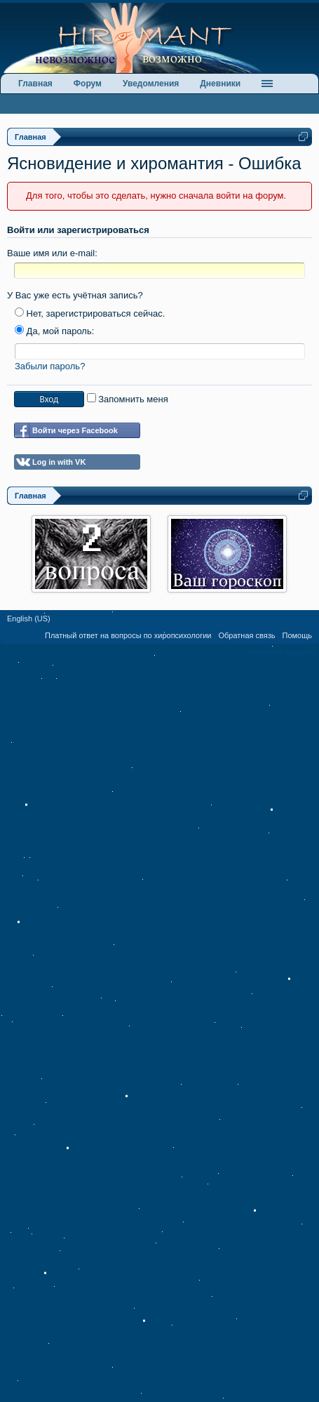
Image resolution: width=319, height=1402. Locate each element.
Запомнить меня (127, 399)
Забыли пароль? (50, 366)
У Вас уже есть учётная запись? (75, 295)
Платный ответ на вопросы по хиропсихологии (128, 635)
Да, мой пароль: (54, 331)
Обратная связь (246, 635)
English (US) (28, 618)
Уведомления (151, 83)
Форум (88, 83)
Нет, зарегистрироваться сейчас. (90, 313)
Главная (35, 83)
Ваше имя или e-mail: (52, 253)
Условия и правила (281, 652)
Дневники (220, 83)
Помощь (298, 635)
